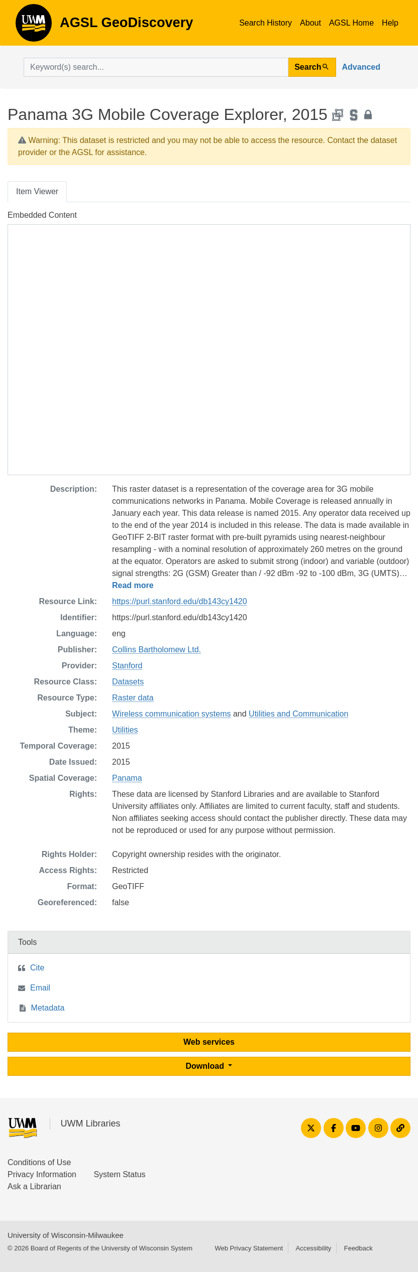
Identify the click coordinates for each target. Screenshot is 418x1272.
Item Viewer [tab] (37, 191)
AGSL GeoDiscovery (34, 26)
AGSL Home (351, 23)
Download (206, 1066)
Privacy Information (42, 1174)
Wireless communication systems (171, 714)
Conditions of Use (39, 1162)
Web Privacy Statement (249, 1248)
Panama (127, 778)
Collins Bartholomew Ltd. (156, 649)
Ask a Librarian (34, 1186)
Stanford (127, 665)
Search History (265, 23)
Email (40, 987)
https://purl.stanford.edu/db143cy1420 (179, 601)
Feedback (358, 1248)
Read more (133, 585)
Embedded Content (42, 215)
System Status (119, 1174)
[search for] (156, 67)
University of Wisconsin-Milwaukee (66, 1235)
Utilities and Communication (298, 714)
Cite (37, 967)
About (310, 23)
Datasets (128, 681)
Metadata (48, 1008)
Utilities (125, 730)
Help (390, 23)
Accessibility (313, 1248)
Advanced (361, 67)
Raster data (133, 697)
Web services (209, 1042)
